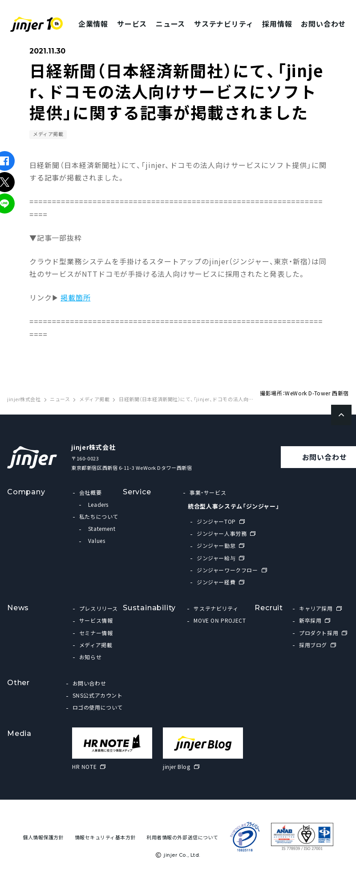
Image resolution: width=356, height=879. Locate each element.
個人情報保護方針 (43, 837)
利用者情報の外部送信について (182, 837)
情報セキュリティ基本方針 (105, 837)
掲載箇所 (75, 297)
